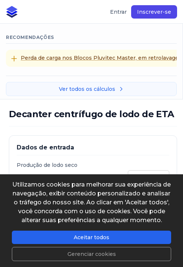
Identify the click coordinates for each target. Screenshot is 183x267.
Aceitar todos (91, 237)
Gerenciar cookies (91, 254)
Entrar (118, 12)
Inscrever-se (154, 12)
